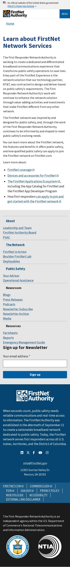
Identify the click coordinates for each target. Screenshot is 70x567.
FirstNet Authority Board (19, 233)
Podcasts (9, 304)
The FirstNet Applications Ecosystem (32, 181)
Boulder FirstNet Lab (17, 256)
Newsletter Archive (16, 314)
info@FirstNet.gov (35, 463)
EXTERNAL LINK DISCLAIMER (23, 499)
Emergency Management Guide (24, 342)
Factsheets (10, 333)
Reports (8, 338)
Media (7, 318)
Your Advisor (11, 276)
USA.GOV (26, 490)
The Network (15, 245)
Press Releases (13, 300)
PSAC (6, 237)
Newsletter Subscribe (18, 309)
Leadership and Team (17, 228)
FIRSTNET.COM (12, 486)
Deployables (11, 261)
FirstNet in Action (15, 252)
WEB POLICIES (14, 495)
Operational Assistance (18, 280)
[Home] (15, 16)
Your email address (16, 356)
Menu (65, 14)
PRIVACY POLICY (49, 490)
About (10, 221)
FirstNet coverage (19, 170)
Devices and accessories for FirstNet (31, 176)
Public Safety (15, 269)
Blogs (6, 295)
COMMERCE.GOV (39, 486)
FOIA (9, 490)
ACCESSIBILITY (38, 495)
